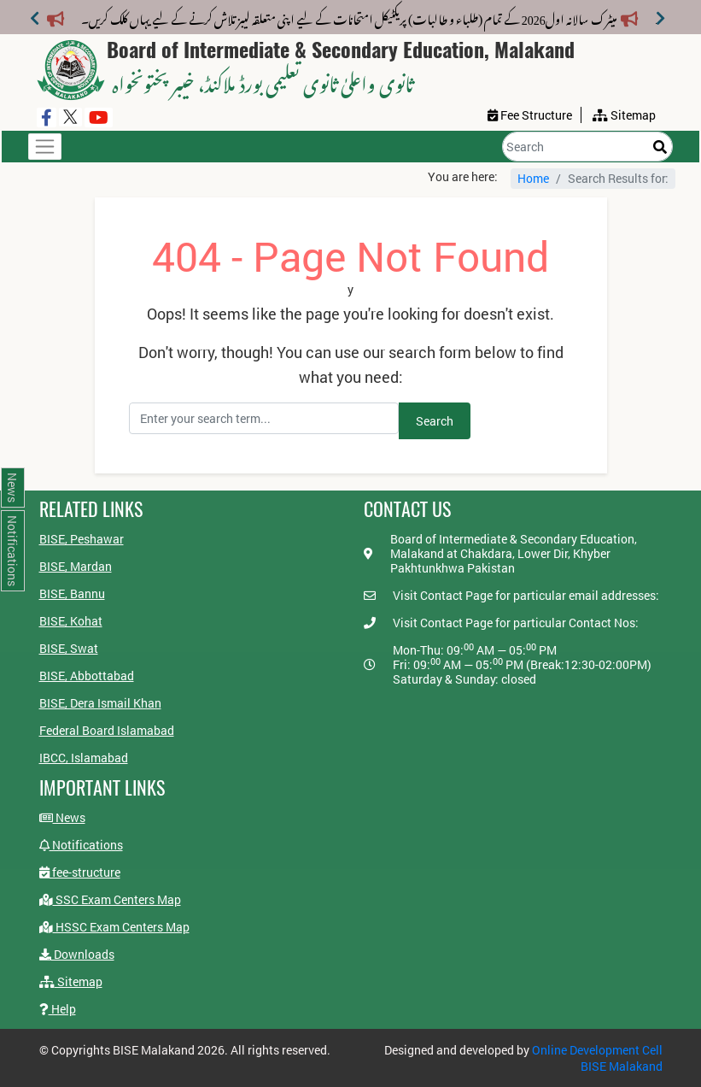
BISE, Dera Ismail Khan (100, 703)
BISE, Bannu (72, 593)
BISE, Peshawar (81, 539)
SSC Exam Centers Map (110, 899)
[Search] (587, 147)
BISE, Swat (68, 648)
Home (533, 178)
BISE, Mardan (75, 566)
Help (57, 1009)
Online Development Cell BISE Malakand (597, 1058)
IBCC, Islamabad (83, 757)
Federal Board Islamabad (106, 730)
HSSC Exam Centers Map (114, 927)
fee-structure (79, 872)
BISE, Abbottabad (86, 675)
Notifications (81, 845)
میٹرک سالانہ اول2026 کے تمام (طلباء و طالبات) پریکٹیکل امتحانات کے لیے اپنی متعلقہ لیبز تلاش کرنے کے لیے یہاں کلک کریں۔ (359, 17)
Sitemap (70, 981)
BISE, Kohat (70, 621)
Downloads (76, 954)
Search (434, 421)
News (62, 817)
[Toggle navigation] (44, 146)
